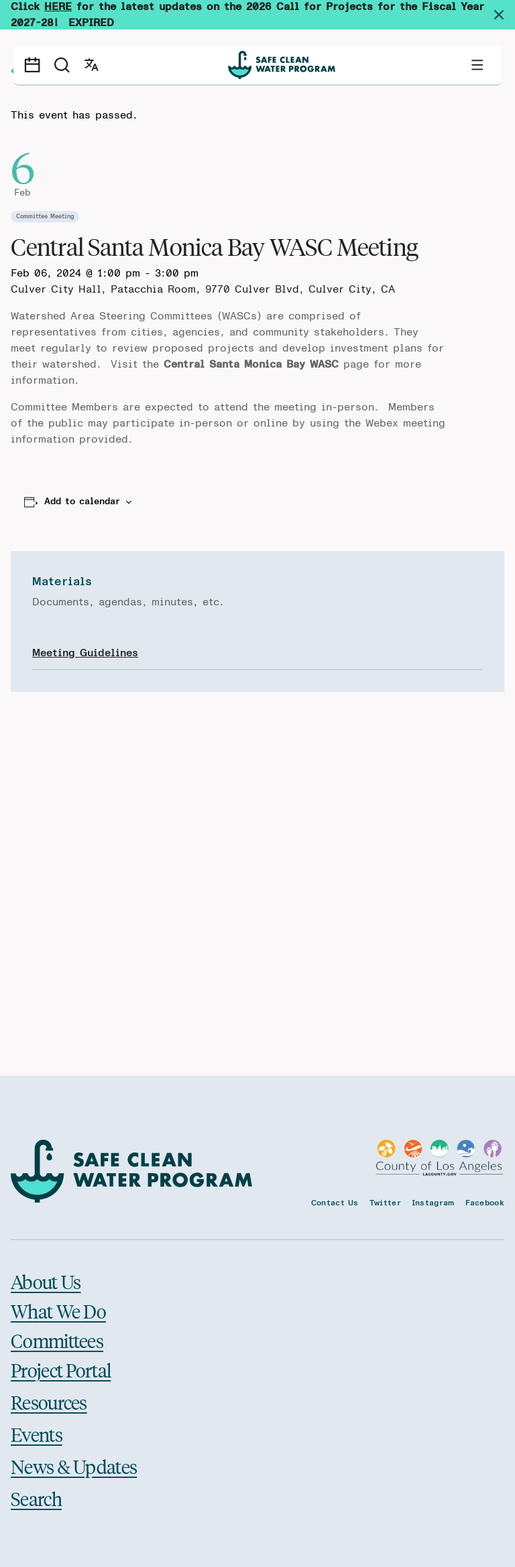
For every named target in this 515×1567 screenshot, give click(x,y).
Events (36, 1434)
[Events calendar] (32, 65)
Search (36, 1498)
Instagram (433, 1203)
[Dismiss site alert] (504, 14)
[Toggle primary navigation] (477, 65)
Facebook (484, 1203)
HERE (58, 6)
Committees (57, 1340)
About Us (45, 1281)
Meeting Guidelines (85, 653)
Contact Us (335, 1203)
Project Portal (61, 1369)
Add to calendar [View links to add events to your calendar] (82, 501)
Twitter (385, 1203)
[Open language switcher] (91, 65)
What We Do (58, 1311)
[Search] (62, 65)
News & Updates (74, 1466)
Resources (49, 1402)
